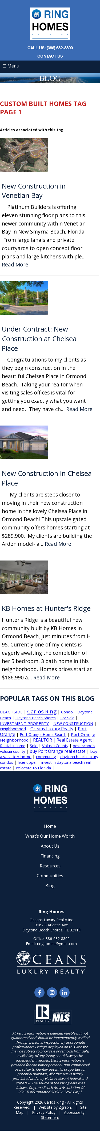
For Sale (67, 717)
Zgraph (65, 1107)
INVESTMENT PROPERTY (24, 723)
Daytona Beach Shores (35, 717)
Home (50, 826)
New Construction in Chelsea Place (47, 478)
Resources (50, 866)
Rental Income (12, 745)
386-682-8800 (58, 938)
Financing (50, 856)
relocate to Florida (33, 767)
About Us (50, 846)
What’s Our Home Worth (50, 836)
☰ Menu (11, 66)
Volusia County (55, 745)
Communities (50, 876)
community (46, 756)
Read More (15, 264)
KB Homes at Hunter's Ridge (46, 608)
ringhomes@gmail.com (57, 943)
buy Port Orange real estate (58, 751)
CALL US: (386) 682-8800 (50, 47)
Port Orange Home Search (43, 734)
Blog (50, 886)
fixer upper (27, 762)
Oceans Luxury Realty (51, 729)
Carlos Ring (42, 711)
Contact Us (50, 56)
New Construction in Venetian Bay (34, 190)
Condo (67, 711)
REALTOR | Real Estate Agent (62, 740)
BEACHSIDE (11, 711)
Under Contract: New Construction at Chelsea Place (39, 338)
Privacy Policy (43, 1112)
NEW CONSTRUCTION (73, 723)
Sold (34, 745)
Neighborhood (13, 728)
